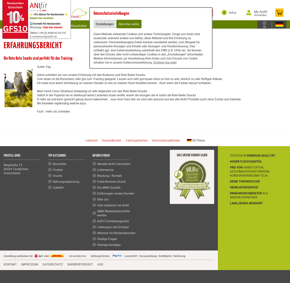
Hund (79, 15)
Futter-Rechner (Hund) (111, 182)
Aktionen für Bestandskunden (116, 233)
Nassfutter (82, 24)
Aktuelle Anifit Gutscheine (113, 164)
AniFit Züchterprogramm (113, 221)
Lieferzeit (91, 140)
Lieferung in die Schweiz (113, 227)
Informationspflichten (166, 140)
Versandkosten (111, 140)
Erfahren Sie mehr (165, 62)
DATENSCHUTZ (53, 264)
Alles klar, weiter (129, 24)
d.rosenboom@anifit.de (43, 36)
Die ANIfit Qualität (108, 187)
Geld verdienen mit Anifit (113, 205)
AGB (100, 264)
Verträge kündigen (109, 245)
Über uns (103, 199)
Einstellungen (104, 24)
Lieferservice (105, 170)
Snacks (57, 176)
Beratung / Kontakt (109, 176)
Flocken (58, 170)
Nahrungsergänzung (66, 182)
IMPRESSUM (29, 264)
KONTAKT (10, 264)
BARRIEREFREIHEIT (80, 264)
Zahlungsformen (137, 140)
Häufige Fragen (107, 239)
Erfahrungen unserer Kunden (115, 193)
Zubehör (58, 187)
